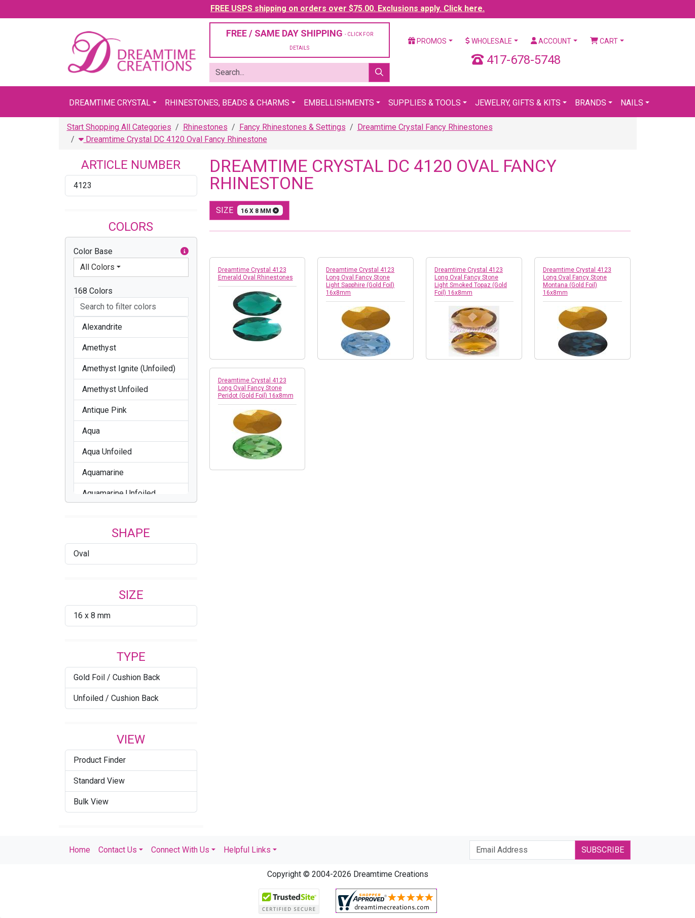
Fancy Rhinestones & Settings (292, 127)
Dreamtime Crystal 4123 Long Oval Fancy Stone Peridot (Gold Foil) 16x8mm (256, 388)
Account (551, 41)
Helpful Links (247, 850)
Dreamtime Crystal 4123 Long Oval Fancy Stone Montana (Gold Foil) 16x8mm (577, 281)
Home (79, 850)
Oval (81, 553)
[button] (184, 251)
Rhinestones (205, 127)
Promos (427, 41)
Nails (631, 103)
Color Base (131, 251)
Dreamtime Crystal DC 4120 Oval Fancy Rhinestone (173, 139)
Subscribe (602, 850)
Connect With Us (180, 850)
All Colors (97, 267)
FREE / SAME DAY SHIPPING (299, 39)
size (249, 210)
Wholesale (488, 41)
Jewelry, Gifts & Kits (518, 103)
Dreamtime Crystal (110, 103)
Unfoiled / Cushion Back (116, 698)
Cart (604, 41)
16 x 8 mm (92, 615)
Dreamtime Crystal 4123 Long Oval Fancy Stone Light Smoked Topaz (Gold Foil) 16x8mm (470, 281)
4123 (83, 185)
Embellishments (339, 103)
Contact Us (117, 850)
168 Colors (93, 291)
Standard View (99, 781)
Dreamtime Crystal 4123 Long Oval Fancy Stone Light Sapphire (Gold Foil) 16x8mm (360, 281)
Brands (590, 103)
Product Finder (100, 760)
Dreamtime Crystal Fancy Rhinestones (425, 127)
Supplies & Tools (424, 103)
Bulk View (91, 801)
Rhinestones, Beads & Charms (227, 103)
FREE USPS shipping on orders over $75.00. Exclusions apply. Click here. (347, 8)
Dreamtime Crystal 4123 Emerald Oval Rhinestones (255, 273)
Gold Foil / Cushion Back (117, 677)
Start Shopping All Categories (119, 127)
